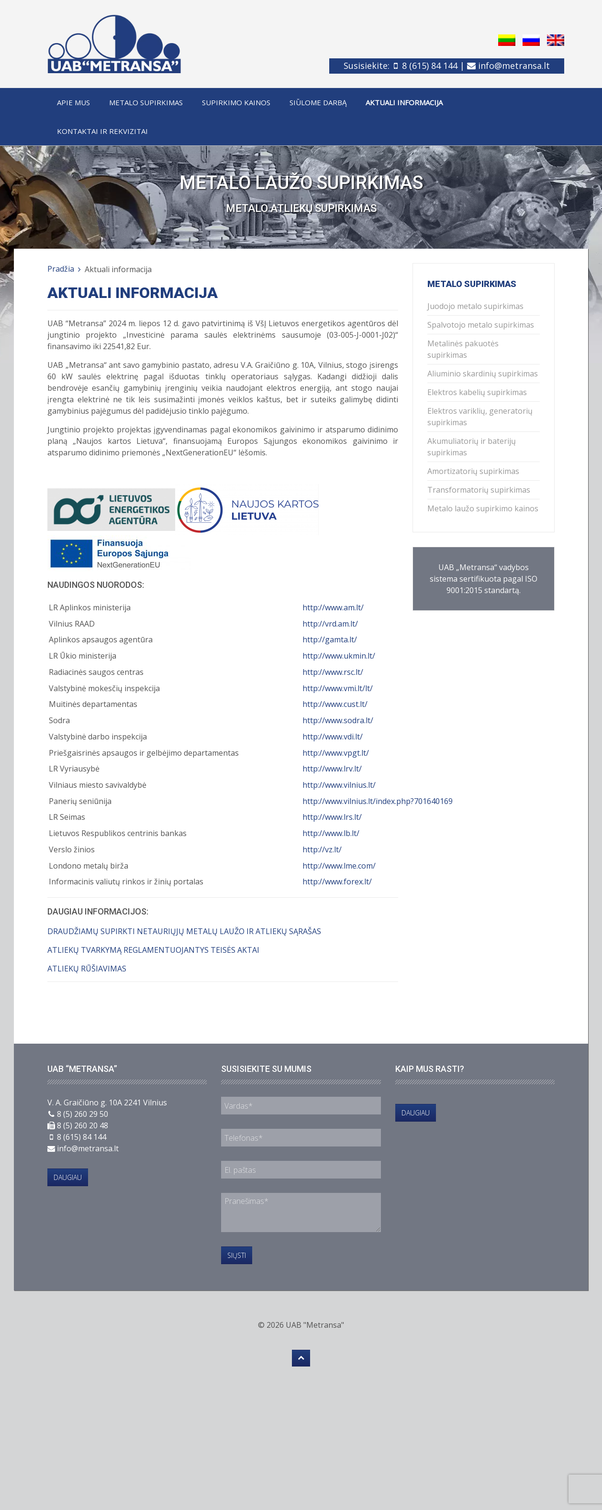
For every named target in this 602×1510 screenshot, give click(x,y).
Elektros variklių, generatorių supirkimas (480, 417)
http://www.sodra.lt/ (337, 720)
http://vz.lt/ (322, 849)
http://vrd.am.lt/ (330, 623)
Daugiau (68, 1177)
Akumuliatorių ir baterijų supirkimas (471, 447)
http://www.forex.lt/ (337, 881)
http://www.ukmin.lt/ (338, 655)
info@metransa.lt (514, 65)
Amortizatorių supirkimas (473, 471)
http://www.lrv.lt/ (332, 768)
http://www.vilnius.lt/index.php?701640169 (377, 801)
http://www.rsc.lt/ (332, 672)
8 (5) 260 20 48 (82, 1125)
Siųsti (236, 1255)
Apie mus (73, 102)
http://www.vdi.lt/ (332, 736)
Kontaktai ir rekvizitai (102, 131)
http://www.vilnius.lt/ (339, 785)
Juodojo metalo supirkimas (475, 306)
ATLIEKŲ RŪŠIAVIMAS (86, 968)
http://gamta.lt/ (329, 639)
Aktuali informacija (404, 102)
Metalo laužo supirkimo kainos (482, 508)
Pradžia (60, 269)
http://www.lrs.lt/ (332, 817)
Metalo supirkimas (146, 102)
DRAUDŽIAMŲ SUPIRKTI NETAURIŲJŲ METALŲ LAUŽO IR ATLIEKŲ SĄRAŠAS (184, 931)
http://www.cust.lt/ (335, 704)
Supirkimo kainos (236, 102)
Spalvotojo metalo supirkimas (480, 325)
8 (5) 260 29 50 (82, 1114)
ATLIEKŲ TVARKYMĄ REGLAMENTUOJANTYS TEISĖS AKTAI (153, 950)
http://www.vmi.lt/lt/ (337, 688)
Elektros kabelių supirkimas (477, 392)
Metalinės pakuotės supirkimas (463, 349)
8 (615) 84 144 (429, 65)
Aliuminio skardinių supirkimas (482, 373)
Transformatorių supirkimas (478, 490)
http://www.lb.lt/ (330, 833)
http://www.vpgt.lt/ (335, 753)
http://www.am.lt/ (333, 607)
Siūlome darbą (318, 102)
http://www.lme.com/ (339, 865)
